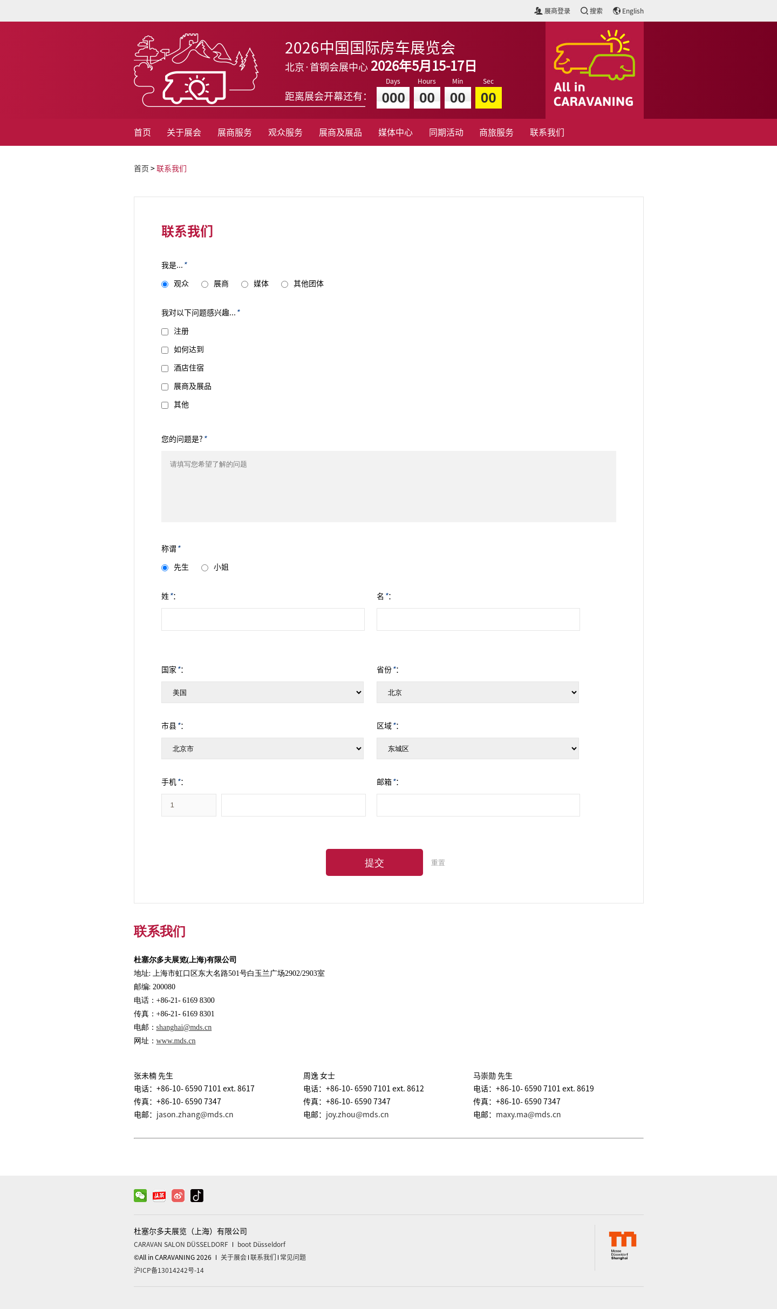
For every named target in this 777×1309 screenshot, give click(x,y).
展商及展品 (340, 132)
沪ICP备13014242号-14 (169, 1270)
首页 (142, 132)
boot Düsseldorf (261, 1244)
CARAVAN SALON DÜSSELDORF (181, 1244)
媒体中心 (395, 132)
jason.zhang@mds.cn (195, 1114)
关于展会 (184, 132)
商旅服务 (496, 132)
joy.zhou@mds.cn (357, 1114)
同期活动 (446, 132)
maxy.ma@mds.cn (528, 1114)
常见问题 (293, 1257)
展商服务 (234, 132)
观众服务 (285, 132)
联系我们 (547, 132)
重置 (438, 863)
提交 (374, 863)
